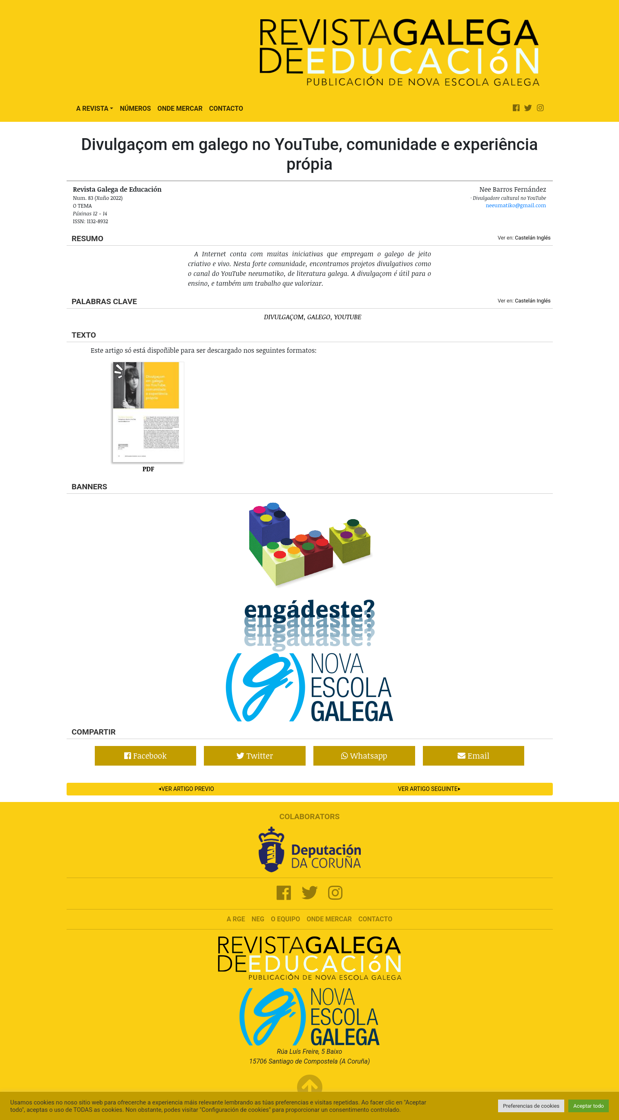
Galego (318, 316)
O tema (82, 205)
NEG (258, 919)
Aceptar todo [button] (588, 1106)
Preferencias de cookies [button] (531, 1106)
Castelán (525, 238)
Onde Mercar (179, 108)
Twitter (255, 755)
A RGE (236, 919)
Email (473, 755)
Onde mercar (329, 919)
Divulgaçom (284, 316)
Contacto (226, 108)
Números (135, 108)
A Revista (92, 108)
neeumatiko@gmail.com (516, 205)
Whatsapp (364, 755)
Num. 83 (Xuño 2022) (98, 198)
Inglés (543, 238)
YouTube (348, 316)
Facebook (145, 755)
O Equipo (285, 919)
